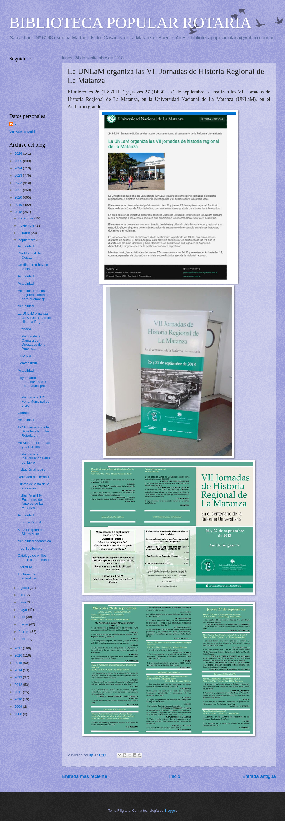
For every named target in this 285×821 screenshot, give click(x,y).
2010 (19, 699)
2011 (19, 692)
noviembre (26, 225)
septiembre (27, 240)
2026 (19, 153)
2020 (19, 197)
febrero (24, 632)
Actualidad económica (34, 541)
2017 (19, 648)
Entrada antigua (259, 776)
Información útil (29, 522)
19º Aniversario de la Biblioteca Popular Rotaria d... (33, 431)
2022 (19, 183)
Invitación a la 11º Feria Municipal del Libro (34, 401)
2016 (19, 655)
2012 (19, 685)
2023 (19, 175)
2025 (19, 161)
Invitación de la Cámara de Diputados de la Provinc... (31, 342)
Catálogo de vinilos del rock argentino (33, 558)
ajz (17, 124)
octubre (24, 233)
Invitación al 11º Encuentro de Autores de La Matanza (30, 502)
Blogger (170, 811)
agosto (24, 588)
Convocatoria (28, 363)
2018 (19, 212)
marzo (23, 624)
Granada (24, 329)
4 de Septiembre (30, 548)
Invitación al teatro (31, 469)
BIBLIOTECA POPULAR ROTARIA (130, 22)
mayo (23, 610)
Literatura (25, 567)
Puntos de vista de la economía (33, 486)
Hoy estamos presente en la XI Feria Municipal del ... (34, 384)
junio (22, 602)
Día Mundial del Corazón (29, 255)
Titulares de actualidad (27, 576)
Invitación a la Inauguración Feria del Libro (34, 458)
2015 (19, 663)
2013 (19, 677)
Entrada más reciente (84, 776)
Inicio (174, 776)
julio (21, 595)
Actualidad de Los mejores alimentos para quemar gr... (33, 295)
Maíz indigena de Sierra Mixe (31, 532)
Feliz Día (24, 356)
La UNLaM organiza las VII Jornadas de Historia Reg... (34, 318)
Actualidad (26, 246)
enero (23, 639)
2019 (19, 205)
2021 (19, 190)
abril (22, 617)
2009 (19, 707)
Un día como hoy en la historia (33, 267)
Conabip (24, 413)
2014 (19, 670)
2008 (19, 714)
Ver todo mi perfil (22, 131)
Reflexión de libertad (33, 477)
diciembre (26, 218)
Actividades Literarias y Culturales (34, 445)
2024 (19, 168)
